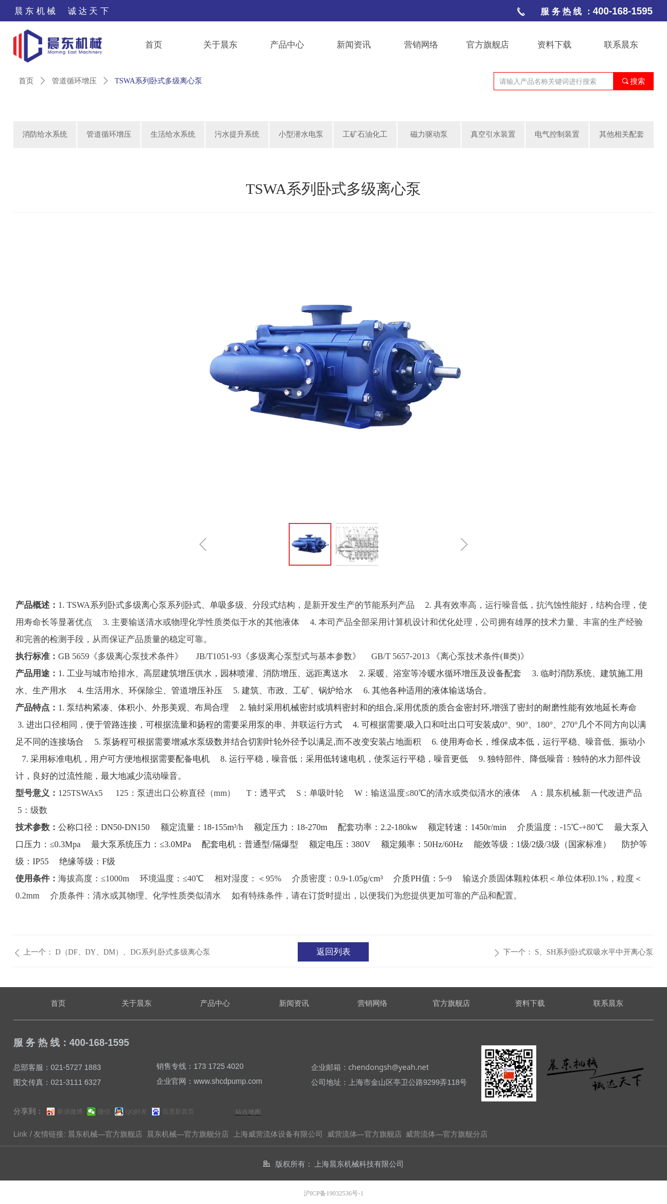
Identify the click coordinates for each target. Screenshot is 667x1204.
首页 (26, 81)
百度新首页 (178, 1111)
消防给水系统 (44, 134)
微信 (104, 1111)
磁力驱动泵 (429, 134)
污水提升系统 (237, 134)
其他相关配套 (621, 134)
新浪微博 (70, 1111)
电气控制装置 (557, 134)
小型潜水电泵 (301, 134)
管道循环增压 (74, 81)
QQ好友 (136, 1111)
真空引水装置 (493, 134)
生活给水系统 (172, 134)
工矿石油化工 (365, 134)
